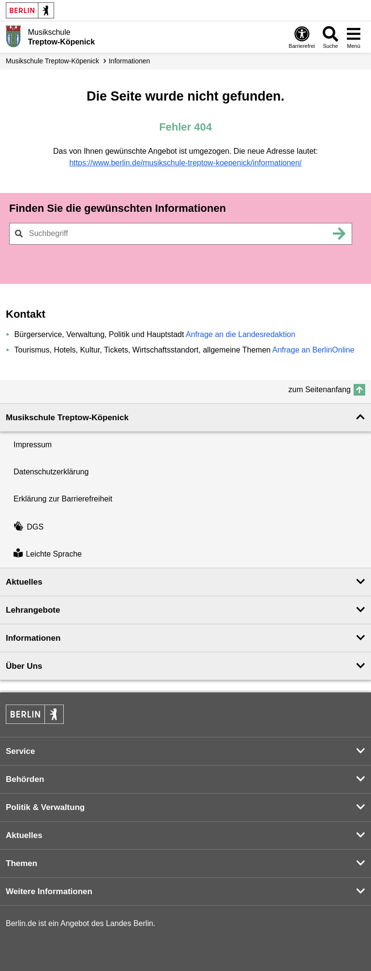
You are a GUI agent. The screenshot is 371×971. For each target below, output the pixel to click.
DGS (28, 527)
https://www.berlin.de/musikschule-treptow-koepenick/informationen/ (185, 163)
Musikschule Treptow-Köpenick (52, 61)
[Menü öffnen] (353, 37)
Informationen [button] (33, 638)
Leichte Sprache (48, 554)
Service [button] (20, 751)
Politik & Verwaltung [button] (45, 807)
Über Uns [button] (24, 666)
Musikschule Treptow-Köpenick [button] (67, 417)
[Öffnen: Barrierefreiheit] (302, 37)
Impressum (33, 445)
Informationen (129, 61)
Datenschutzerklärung (51, 472)
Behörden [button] (25, 779)
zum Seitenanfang (319, 389)
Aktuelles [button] (24, 582)
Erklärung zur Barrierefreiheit (63, 499)
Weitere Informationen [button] (49, 891)
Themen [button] (21, 863)
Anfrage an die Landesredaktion (240, 334)
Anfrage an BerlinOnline (313, 350)
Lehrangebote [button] (33, 610)
